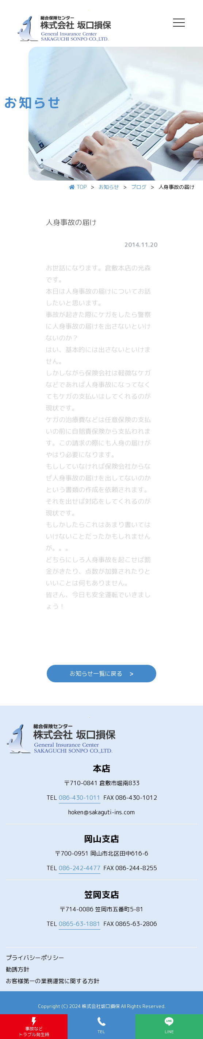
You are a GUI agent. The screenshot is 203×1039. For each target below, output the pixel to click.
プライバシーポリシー (35, 958)
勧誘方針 (17, 969)
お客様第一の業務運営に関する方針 (52, 981)
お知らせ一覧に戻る (101, 673)
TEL (73, 798)
